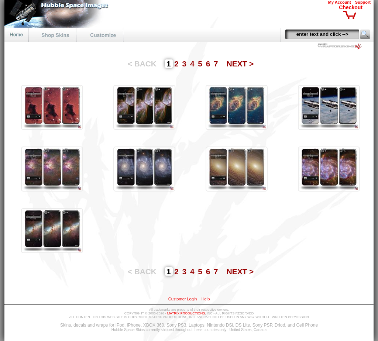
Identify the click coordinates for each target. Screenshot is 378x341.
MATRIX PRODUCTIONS (186, 313)
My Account (339, 2)
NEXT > (240, 63)
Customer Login (182, 299)
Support (363, 2)
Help (206, 299)
